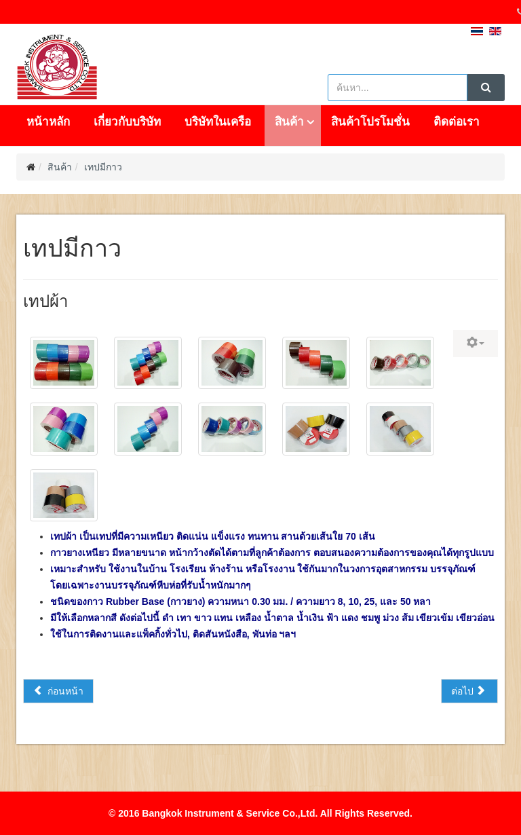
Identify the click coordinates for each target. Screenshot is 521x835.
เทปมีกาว (103, 167)
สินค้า (289, 121)
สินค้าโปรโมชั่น (370, 121)
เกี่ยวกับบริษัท (127, 121)
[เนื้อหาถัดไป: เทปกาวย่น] (469, 691)
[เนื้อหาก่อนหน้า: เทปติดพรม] (58, 691)
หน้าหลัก (48, 121)
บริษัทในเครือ (218, 121)
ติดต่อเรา (456, 121)
